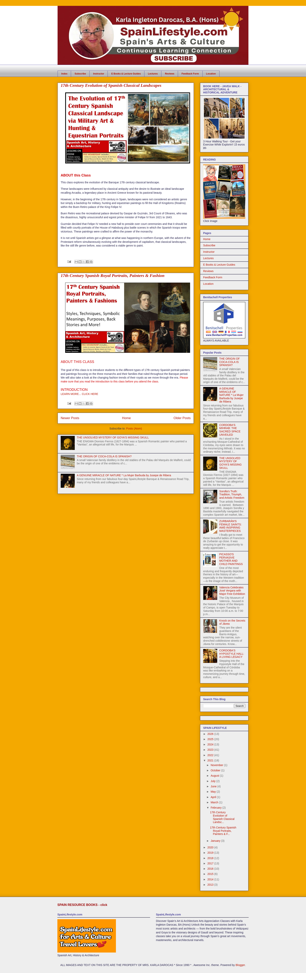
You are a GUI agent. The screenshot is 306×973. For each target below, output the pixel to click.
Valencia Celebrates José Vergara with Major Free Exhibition (232, 591)
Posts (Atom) (134, 428)
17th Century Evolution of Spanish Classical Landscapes (111, 85)
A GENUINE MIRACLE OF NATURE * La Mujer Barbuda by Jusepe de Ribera (124, 475)
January (216, 840)
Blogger (240, 965)
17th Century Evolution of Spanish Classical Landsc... (222, 817)
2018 (210, 858)
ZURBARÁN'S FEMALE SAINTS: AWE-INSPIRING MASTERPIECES (230, 526)
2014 (210, 879)
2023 (210, 749)
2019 (210, 852)
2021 (210, 760)
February (216, 807)
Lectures (153, 73)
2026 (210, 733)
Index (64, 73)
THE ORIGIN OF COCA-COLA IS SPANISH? (104, 456)
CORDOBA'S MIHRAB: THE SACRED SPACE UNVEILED (230, 429)
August (215, 775)
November (217, 765)
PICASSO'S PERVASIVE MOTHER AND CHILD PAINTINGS (231, 559)
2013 (210, 884)
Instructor (98, 73)
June (214, 786)
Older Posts (182, 418)
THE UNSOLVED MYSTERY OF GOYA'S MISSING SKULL (113, 437)
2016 (210, 868)
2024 (210, 744)
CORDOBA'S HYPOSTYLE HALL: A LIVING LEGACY (231, 654)
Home (126, 418)
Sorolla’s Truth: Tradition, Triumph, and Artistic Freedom (231, 494)
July (213, 781)
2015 (210, 873)
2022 (210, 755)
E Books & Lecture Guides (126, 73)
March (215, 802)
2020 (210, 847)
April (214, 797)
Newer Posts (70, 418)
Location (211, 73)
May (213, 791)
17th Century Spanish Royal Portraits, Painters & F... (223, 831)
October (216, 770)
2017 (210, 863)
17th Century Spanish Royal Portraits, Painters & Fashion (113, 275)
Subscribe (80, 73)
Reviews (169, 73)
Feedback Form (190, 73)
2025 (210, 739)
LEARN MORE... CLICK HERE (79, 394)
